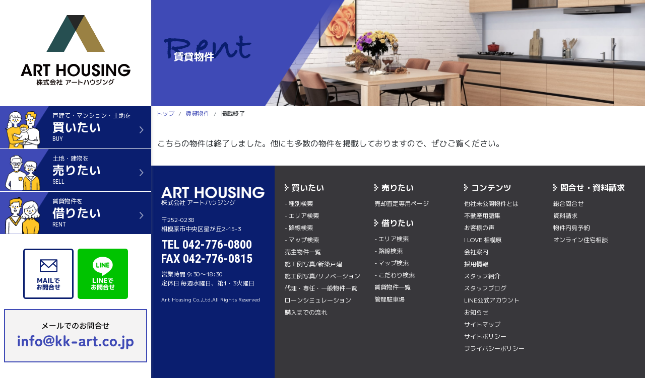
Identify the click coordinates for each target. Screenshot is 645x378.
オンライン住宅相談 (580, 240)
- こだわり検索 (394, 275)
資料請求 (565, 215)
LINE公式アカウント (492, 300)
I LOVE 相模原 (483, 240)
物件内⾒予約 (571, 227)
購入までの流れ (306, 312)
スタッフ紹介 (482, 276)
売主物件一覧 (303, 252)
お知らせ (476, 312)
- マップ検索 (302, 240)
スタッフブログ (485, 288)
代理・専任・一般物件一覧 (321, 288)
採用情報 (476, 264)
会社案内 (476, 252)
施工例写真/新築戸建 (313, 264)
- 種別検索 (299, 203)
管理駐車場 (389, 299)
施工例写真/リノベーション (322, 276)
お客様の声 (479, 227)
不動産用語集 (482, 215)
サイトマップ (482, 324)
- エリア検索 (302, 215)
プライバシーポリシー (494, 348)
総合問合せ (568, 203)
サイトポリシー (485, 336)
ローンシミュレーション (318, 300)
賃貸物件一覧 (392, 287)
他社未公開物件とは (491, 203)
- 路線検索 (299, 227)
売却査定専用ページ (401, 203)
